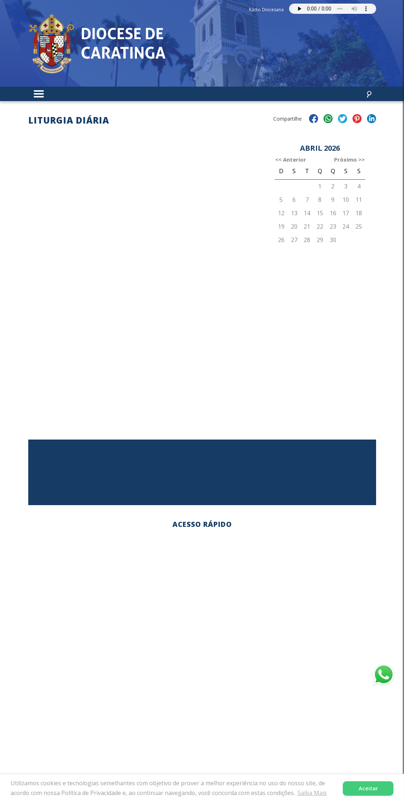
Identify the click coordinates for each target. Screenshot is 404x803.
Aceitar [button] (368, 788)
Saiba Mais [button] (312, 793)
